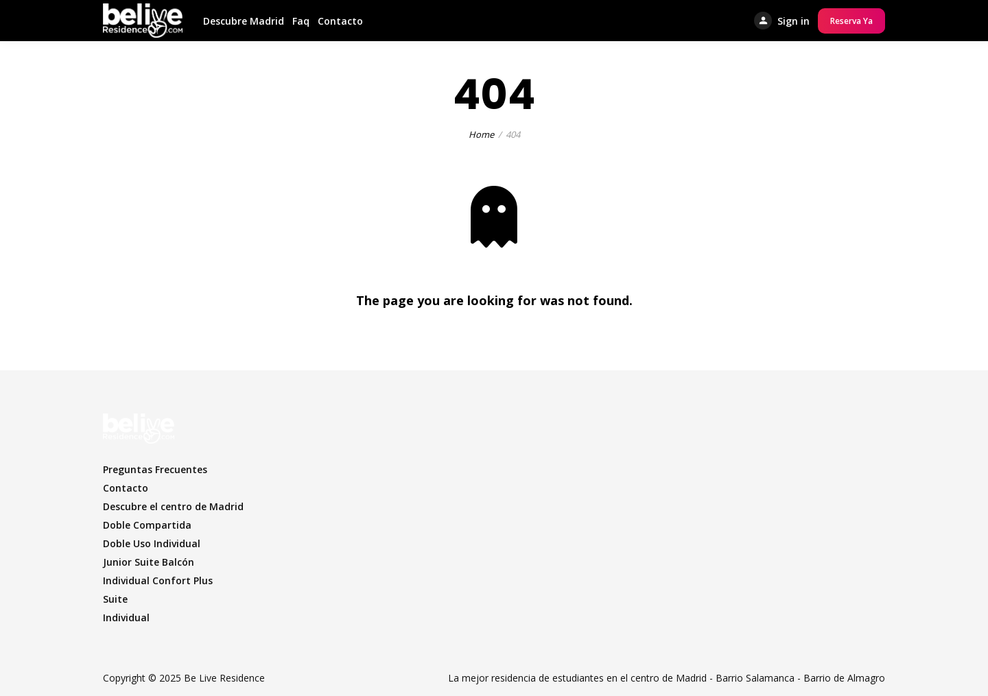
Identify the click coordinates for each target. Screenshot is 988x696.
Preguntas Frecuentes (155, 469)
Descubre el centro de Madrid (173, 506)
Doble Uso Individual (151, 543)
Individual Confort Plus (158, 580)
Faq (300, 20)
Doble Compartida (147, 524)
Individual (126, 617)
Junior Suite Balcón (148, 561)
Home (481, 134)
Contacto (340, 20)
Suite (115, 598)
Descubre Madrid (243, 20)
